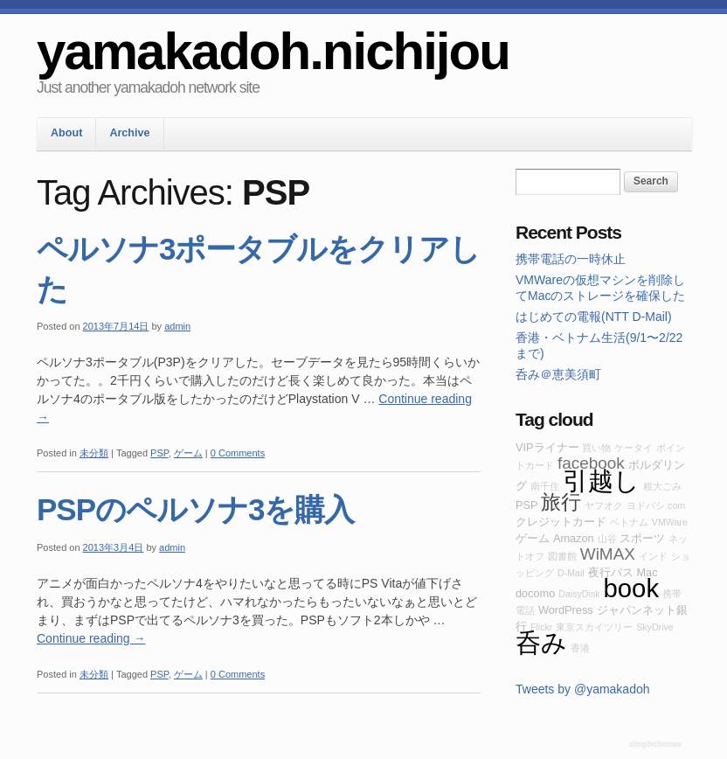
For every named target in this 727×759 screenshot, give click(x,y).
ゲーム (188, 453)
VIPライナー (547, 447)
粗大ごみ (662, 486)
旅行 (561, 502)
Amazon (573, 538)
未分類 (94, 453)
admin (177, 326)
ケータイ (633, 447)
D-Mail (571, 573)
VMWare (670, 522)
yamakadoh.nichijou (273, 51)
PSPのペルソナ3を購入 (196, 509)
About (66, 133)
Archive (129, 133)
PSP (159, 453)
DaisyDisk (578, 593)
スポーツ (642, 538)
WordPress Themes (657, 745)
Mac (646, 572)
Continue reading (91, 638)
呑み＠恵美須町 (558, 374)
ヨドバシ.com (656, 505)
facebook (591, 463)
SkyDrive (655, 627)
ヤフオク (604, 505)
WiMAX (607, 554)
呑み (541, 642)
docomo (535, 593)
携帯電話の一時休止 (571, 259)
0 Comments (238, 453)
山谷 (607, 538)
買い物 (596, 447)
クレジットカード (561, 521)
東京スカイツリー (594, 627)
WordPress (565, 609)
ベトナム (629, 522)
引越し (601, 480)
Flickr (541, 627)
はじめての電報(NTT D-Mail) (594, 317)
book (631, 588)
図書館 (562, 556)
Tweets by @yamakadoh (583, 689)
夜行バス (611, 572)
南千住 (544, 486)
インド (653, 556)
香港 (580, 648)
